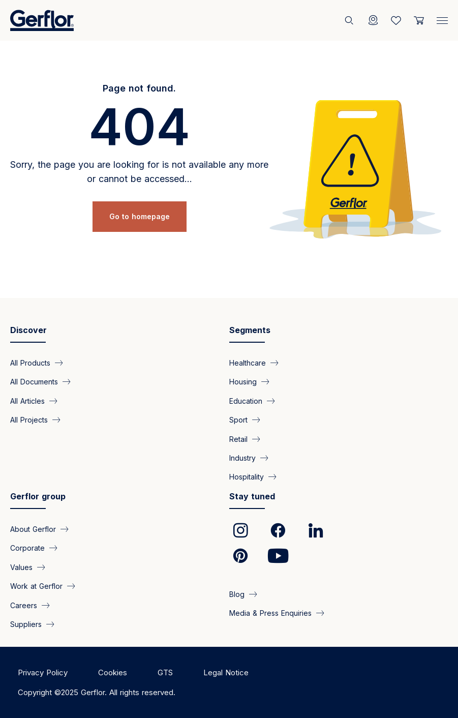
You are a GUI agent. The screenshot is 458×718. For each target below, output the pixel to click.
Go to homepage (139, 216)
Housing (243, 381)
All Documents (34, 381)
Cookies (112, 672)
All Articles (27, 400)
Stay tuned (252, 496)
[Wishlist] (396, 20)
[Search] (350, 20)
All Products (30, 362)
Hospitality (246, 476)
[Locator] (373, 20)
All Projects (29, 419)
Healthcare (247, 362)
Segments (249, 330)
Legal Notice (226, 672)
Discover (28, 330)
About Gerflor (33, 528)
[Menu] (442, 18)
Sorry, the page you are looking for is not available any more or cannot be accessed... (139, 171)
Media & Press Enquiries (270, 613)
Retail (238, 438)
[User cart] (418, 20)
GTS (165, 672)
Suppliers (26, 624)
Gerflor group (38, 496)
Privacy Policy (43, 672)
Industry (242, 458)
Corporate (27, 548)
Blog (237, 593)
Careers (23, 605)
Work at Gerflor (36, 586)
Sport (238, 419)
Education (245, 400)
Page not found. (139, 88)
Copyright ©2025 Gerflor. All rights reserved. (96, 692)
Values (21, 566)
